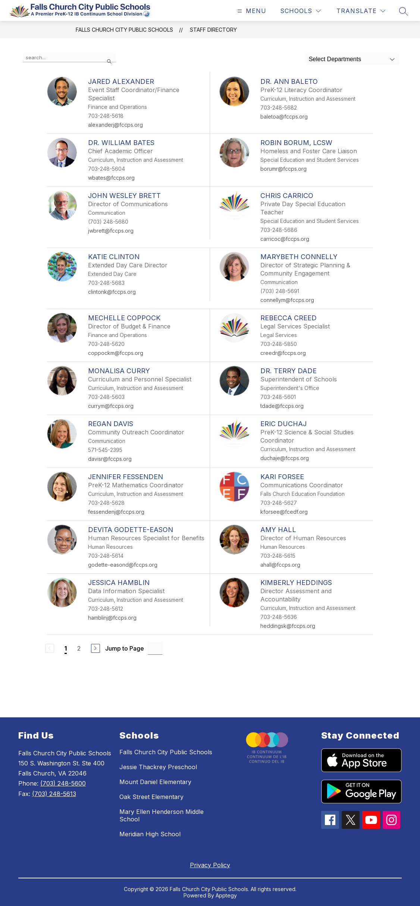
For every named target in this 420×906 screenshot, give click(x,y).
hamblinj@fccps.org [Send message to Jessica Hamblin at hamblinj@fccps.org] (112, 617)
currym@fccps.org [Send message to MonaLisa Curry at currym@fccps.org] (111, 406)
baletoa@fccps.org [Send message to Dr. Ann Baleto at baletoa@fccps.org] (284, 116)
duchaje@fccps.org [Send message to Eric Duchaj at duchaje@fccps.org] (284, 458)
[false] (69, 57)
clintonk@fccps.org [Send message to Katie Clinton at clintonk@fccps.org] (112, 292)
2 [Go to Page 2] (79, 648)
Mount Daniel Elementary (155, 782)
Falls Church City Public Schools (124, 29)
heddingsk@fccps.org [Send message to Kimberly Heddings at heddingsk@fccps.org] (287, 626)
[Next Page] (95, 648)
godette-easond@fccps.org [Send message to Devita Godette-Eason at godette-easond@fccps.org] (122, 564)
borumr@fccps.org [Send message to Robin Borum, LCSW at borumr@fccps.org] (283, 169)
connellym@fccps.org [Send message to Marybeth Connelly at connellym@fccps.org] (287, 300)
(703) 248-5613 (54, 794)
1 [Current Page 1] (66, 648)
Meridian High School (150, 834)
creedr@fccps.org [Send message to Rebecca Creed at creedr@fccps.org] (283, 353)
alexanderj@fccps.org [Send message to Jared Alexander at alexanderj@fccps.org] (115, 125)
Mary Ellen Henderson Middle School (161, 815)
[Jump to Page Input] (155, 648)
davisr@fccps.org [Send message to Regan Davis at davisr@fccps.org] (110, 459)
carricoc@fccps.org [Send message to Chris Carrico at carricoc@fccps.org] (284, 239)
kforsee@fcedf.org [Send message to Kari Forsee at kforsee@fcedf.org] (284, 512)
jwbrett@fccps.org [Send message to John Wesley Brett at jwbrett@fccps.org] (111, 230)
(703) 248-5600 (63, 783)
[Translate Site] (361, 11)
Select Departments (335, 59)
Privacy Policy (210, 865)
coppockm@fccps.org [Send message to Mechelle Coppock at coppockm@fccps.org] (115, 353)
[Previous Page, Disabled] (49, 648)
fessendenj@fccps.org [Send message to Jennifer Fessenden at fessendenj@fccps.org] (116, 512)
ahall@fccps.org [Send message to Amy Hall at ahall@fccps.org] (280, 564)
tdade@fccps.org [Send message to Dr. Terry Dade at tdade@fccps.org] (282, 406)
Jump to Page (124, 648)
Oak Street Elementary (151, 796)
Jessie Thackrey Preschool (158, 767)
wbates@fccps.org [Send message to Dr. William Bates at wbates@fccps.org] (111, 177)
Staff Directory (213, 29)
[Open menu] (250, 11)
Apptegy (226, 895)
